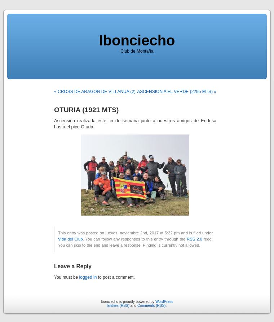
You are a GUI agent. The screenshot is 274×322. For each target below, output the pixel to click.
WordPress (164, 302)
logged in (88, 277)
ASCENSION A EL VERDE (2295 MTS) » (176, 91)
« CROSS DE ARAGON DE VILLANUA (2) (95, 91)
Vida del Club (70, 239)
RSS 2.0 (194, 239)
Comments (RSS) (151, 306)
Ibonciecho (137, 40)
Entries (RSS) (118, 306)
